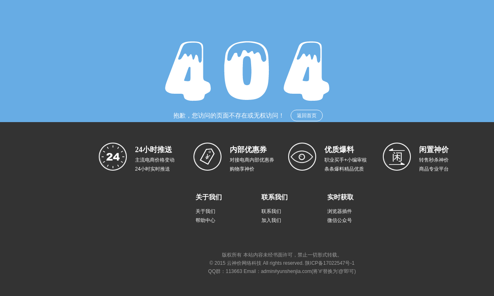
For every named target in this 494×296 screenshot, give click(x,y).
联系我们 (271, 211)
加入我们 (271, 220)
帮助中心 (205, 220)
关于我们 (205, 211)
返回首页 (307, 115)
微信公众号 (339, 220)
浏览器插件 (339, 211)
